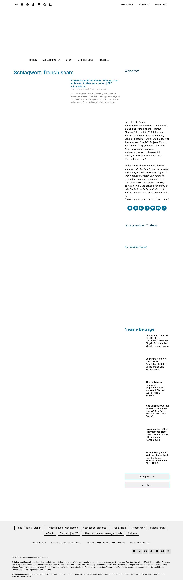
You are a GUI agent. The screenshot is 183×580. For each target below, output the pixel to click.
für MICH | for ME (69, 533)
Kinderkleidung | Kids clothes (62, 527)
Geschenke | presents (94, 527)
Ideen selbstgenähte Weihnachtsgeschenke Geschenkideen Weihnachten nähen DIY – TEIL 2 (158, 458)
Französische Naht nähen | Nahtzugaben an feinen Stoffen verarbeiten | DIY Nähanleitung (95, 83)
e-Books (50, 533)
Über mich (127, 4)
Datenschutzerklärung (66, 542)
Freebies (104, 60)
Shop (69, 60)
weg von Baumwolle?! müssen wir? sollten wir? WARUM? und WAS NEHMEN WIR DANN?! (157, 411)
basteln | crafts (158, 527)
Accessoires (138, 527)
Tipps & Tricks (118, 527)
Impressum (39, 542)
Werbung (160, 4)
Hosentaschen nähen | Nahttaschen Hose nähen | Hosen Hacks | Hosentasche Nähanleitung (157, 434)
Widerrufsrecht (140, 542)
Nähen (33, 60)
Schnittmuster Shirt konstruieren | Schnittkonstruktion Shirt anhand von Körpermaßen (156, 364)
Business (132, 533)
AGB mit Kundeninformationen (106, 542)
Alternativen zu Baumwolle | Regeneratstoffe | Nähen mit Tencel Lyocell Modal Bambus (155, 389)
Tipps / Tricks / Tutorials (29, 527)
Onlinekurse (85, 60)
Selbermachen (52, 60)
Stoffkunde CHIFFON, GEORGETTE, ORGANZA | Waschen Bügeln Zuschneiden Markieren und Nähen (157, 340)
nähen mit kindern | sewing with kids (103, 533)
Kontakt (144, 4)
